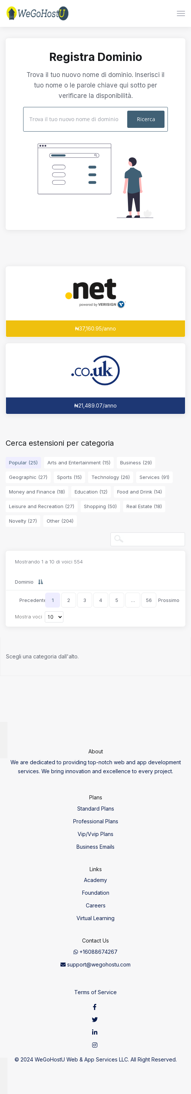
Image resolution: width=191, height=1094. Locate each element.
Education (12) (91, 492)
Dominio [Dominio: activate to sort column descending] (24, 582)
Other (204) (60, 521)
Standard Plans (95, 808)
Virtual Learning (95, 918)
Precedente (32, 600)
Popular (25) (23, 462)
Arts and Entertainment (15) (78, 462)
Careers (96, 905)
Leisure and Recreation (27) (41, 506)
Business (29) (136, 462)
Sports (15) (69, 477)
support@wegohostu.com (95, 964)
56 (149, 600)
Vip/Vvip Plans (95, 834)
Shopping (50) (100, 506)
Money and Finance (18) (37, 492)
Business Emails (95, 846)
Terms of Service (95, 992)
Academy (95, 880)
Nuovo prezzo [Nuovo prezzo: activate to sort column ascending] (90, 582)
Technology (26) (110, 477)
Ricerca (146, 119)
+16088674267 (95, 952)
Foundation (95, 892)
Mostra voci (39, 617)
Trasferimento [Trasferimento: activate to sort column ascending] (150, 582)
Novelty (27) (23, 521)
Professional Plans (95, 821)
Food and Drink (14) (139, 492)
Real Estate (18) (144, 506)
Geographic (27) (28, 477)
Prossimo (168, 600)
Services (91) (154, 477)
